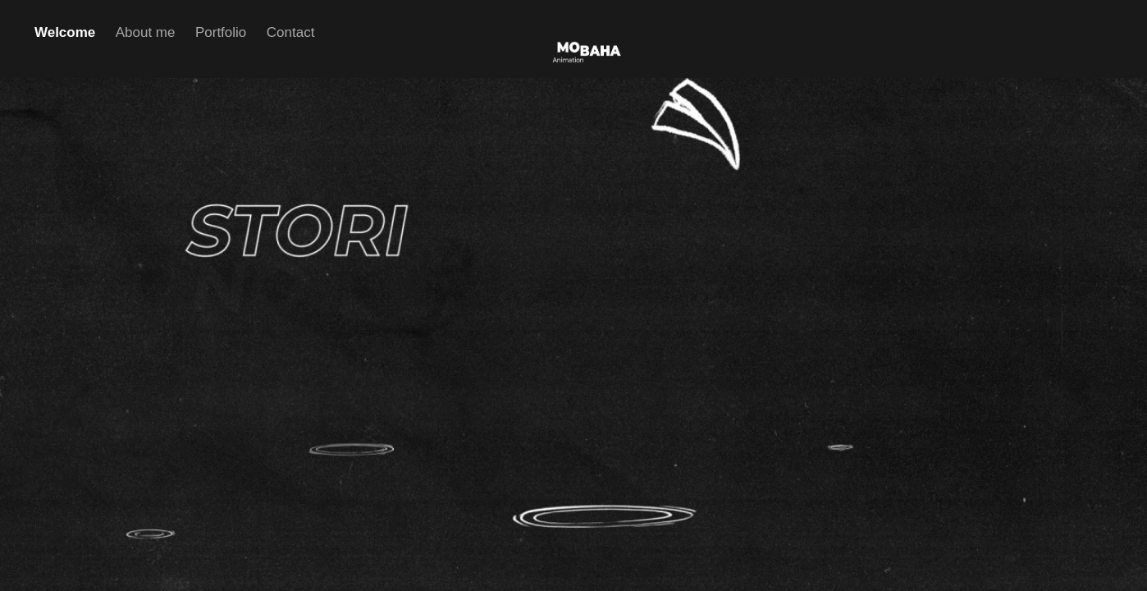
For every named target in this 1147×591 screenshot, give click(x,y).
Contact (291, 32)
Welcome (64, 32)
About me (146, 32)
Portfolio (220, 32)
